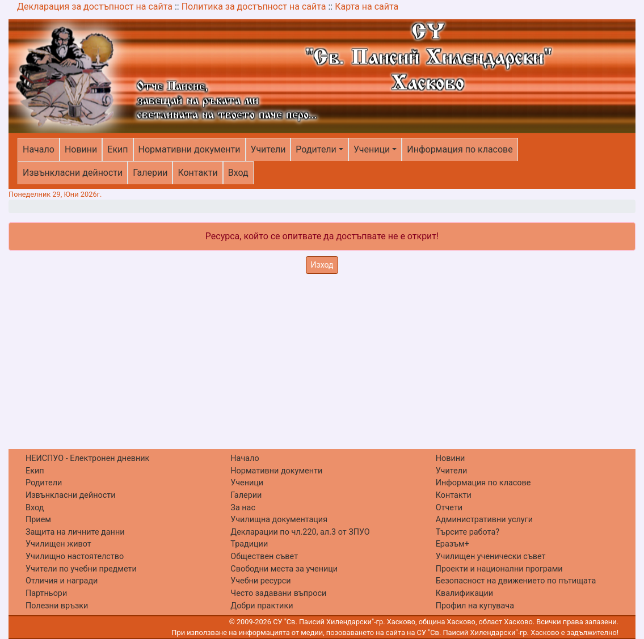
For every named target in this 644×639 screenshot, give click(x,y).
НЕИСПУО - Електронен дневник (87, 458)
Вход (238, 172)
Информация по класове (459, 149)
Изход (322, 264)
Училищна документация (278, 519)
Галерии (150, 172)
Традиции (249, 544)
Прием (38, 519)
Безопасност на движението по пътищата (516, 581)
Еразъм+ (452, 544)
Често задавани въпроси (278, 593)
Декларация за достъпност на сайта (94, 6)
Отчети (449, 508)
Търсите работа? (467, 532)
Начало (38, 149)
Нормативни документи (189, 149)
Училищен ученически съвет (491, 556)
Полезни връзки (57, 606)
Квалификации (464, 593)
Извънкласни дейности (73, 172)
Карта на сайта (366, 6)
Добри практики (261, 606)
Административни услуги (484, 519)
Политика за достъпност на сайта (254, 6)
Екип (117, 149)
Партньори (46, 593)
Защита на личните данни (75, 532)
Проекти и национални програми (499, 569)
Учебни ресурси (260, 581)
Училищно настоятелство (75, 556)
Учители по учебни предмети (81, 569)
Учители (268, 149)
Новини (81, 149)
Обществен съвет (264, 556)
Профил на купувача (475, 606)
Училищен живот (58, 544)
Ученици (371, 149)
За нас (242, 508)
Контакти (197, 172)
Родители (316, 149)
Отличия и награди (62, 581)
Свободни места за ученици (284, 569)
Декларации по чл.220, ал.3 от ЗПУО (299, 532)
